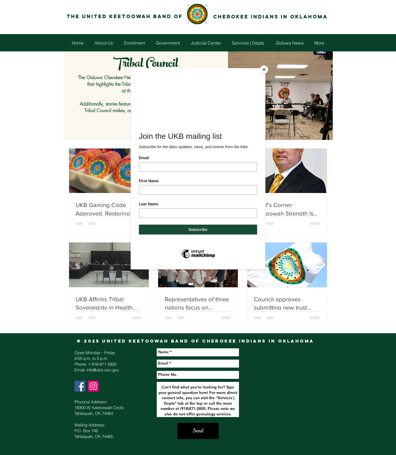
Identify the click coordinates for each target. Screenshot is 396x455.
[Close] (264, 69)
